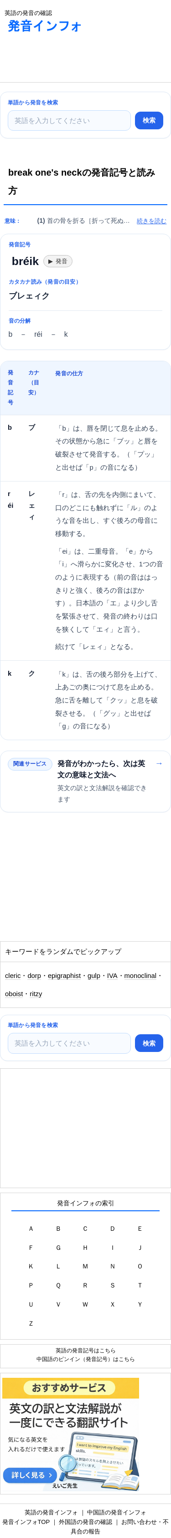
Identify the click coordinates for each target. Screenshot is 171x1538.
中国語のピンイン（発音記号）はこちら (85, 1359)
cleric (13, 975)
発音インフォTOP (26, 1521)
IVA (112, 975)
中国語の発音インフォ (116, 1512)
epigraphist (64, 975)
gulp (94, 975)
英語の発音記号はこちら (86, 1350)
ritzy (36, 993)
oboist (14, 993)
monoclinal (140, 975)
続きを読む (151, 220)
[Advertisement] (73, 59)
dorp (34, 975)
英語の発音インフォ (51, 1512)
